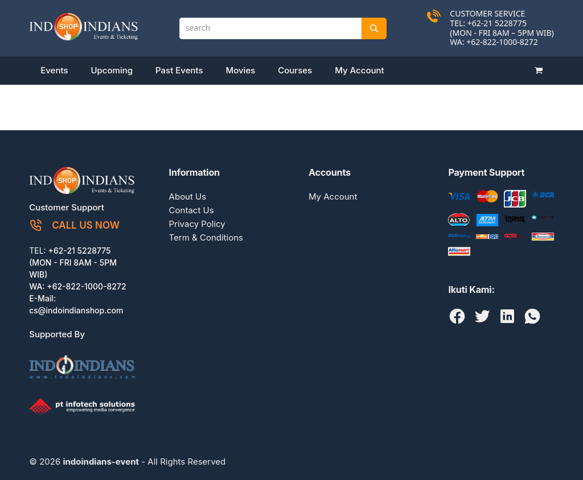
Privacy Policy (197, 223)
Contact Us (191, 210)
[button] (538, 70)
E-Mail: (42, 298)
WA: (38, 286)
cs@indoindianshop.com (76, 310)
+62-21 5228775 (79, 250)
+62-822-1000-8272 (502, 41)
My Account (333, 196)
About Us (188, 196)
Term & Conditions (206, 237)
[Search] (374, 28)
